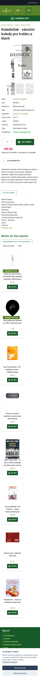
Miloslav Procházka (20, 114)
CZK (19, 10)
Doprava (7, 639)
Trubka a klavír (25, 25)
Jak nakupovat (9, 636)
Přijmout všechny (20, 668)
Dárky (20, 246)
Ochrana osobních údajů (12, 645)
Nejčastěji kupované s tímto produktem (17, 242)
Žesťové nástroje (7, 25)
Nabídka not (20, 18)
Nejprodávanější (8, 246)
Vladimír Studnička (20, 99)
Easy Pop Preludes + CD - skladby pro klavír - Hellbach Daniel (12, 369)
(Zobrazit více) (6, 228)
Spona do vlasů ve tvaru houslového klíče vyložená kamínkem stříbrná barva (12, 276)
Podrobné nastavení (9, 662)
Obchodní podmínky (11, 642)
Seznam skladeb (9, 193)
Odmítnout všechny (20, 673)
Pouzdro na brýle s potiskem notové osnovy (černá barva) (12, 416)
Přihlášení (33, 3)
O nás (6, 648)
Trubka (16, 25)
